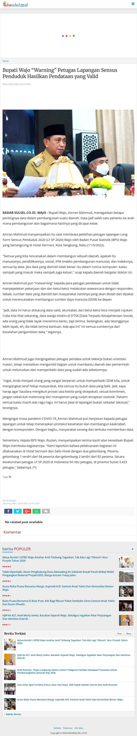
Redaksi (57, 728)
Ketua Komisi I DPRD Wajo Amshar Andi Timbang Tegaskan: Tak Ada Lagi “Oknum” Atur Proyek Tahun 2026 (55, 559)
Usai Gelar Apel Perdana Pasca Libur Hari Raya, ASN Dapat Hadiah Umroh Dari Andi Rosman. (67, 684)
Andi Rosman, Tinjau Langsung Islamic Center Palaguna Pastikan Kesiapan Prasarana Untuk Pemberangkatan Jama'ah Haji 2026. (67, 671)
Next (128, 633)
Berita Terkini (14, 633)
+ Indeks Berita (12, 714)
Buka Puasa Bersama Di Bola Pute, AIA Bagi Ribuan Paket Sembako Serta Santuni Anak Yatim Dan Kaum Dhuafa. (58, 602)
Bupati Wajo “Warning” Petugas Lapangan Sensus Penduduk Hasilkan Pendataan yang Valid (60, 73)
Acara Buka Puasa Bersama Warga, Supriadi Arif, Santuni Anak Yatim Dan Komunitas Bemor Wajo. (58, 588)
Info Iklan (78, 728)
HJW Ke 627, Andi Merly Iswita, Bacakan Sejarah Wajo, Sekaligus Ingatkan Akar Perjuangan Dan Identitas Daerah (56, 617)
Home (5, 61)
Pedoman (67, 728)
